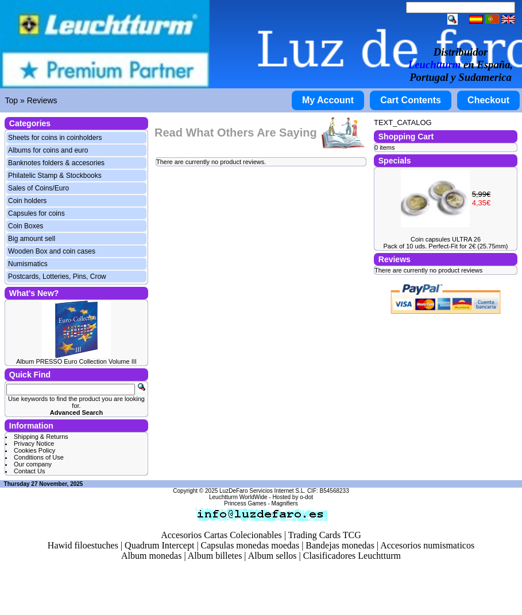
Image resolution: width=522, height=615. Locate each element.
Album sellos (272, 555)
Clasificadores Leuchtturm (352, 555)
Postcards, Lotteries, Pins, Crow (57, 277)
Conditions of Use (39, 457)
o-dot (306, 497)
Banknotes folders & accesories (56, 163)
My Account (328, 100)
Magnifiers (285, 503)
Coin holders (27, 201)
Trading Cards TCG (324, 535)
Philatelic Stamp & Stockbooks (55, 176)
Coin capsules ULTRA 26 (446, 239)
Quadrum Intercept (159, 545)
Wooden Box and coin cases (51, 251)
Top (11, 100)
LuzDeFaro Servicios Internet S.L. (262, 491)
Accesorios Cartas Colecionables (221, 535)
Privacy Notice (34, 443)
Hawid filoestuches (83, 545)
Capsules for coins (36, 213)
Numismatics (28, 264)
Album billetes (215, 555)
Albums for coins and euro (48, 150)
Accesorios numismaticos (427, 545)
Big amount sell (31, 239)
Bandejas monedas (340, 545)
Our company (33, 464)
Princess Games (245, 503)
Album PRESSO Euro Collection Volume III (76, 361)
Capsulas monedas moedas (250, 545)
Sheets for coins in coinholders (55, 138)
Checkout (488, 100)
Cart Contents (410, 100)
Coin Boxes (25, 226)
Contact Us (29, 471)
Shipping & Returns (41, 436)
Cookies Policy (34, 450)
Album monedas (151, 555)
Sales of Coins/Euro (38, 188)
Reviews (42, 100)
